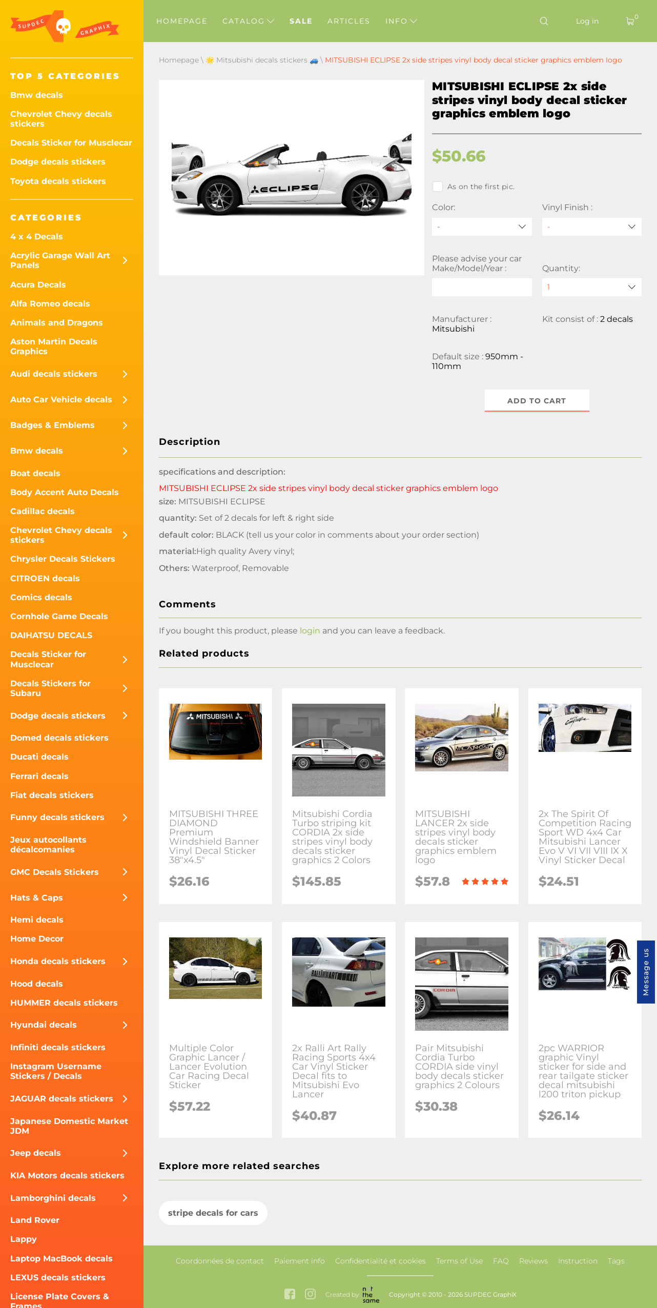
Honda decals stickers (58, 961)
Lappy (23, 1239)
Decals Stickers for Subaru (50, 688)
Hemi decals (37, 920)
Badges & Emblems (52, 425)
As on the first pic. (473, 186)
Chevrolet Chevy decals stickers (61, 119)
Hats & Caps (36, 898)
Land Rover (34, 1220)
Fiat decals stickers (52, 795)
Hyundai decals (43, 1025)
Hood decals (36, 984)
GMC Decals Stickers (54, 872)
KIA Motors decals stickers (67, 1175)
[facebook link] (289, 1295)
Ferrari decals (39, 776)
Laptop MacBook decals (61, 1258)
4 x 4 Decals (36, 236)
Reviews (533, 1260)
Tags (616, 1260)
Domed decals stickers (59, 738)
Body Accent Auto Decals (64, 492)
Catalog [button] (248, 21)
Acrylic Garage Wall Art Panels (60, 260)
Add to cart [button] (536, 400)
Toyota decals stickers (58, 181)
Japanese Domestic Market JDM (69, 1126)
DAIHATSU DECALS (51, 635)
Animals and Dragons (56, 323)
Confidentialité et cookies (380, 1260)
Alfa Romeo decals (50, 304)
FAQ (501, 1260)
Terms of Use (459, 1260)
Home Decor (37, 939)
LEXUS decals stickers (58, 1277)
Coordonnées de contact (220, 1260)
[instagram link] (310, 1295)
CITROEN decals (45, 578)
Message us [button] (645, 972)
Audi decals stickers (53, 374)
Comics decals (41, 597)
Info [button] (401, 21)
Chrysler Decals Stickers (62, 559)
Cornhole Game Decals (59, 616)
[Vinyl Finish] (592, 227)
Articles (349, 21)
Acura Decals (38, 285)
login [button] (310, 631)
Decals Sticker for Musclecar (71, 143)
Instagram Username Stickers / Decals (55, 1071)
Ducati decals (39, 757)
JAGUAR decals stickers (61, 1098)
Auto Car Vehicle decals (61, 399)
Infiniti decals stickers (58, 1047)
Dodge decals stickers (58, 162)
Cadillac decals (42, 511)
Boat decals (35, 473)
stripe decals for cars (213, 1213)
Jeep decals (35, 1153)
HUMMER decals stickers (64, 1003)
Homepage (182, 21)
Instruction (578, 1260)
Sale (301, 21)
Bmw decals (36, 95)
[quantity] (592, 287)
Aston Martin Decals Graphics (53, 346)
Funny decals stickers (57, 817)
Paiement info (299, 1260)
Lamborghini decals (53, 1198)
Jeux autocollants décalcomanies (48, 844)
